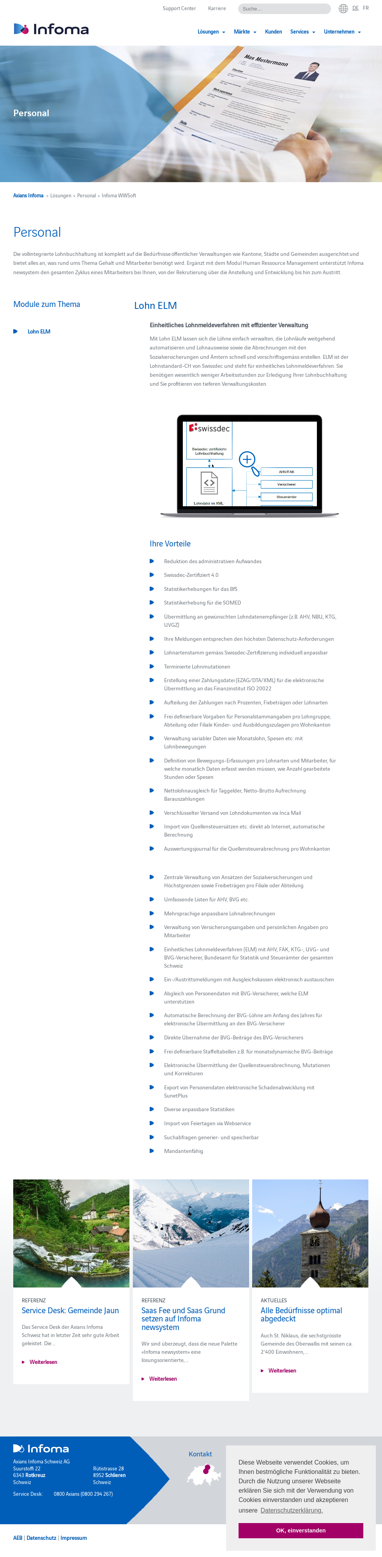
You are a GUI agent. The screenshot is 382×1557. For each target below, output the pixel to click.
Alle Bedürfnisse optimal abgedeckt (301, 1314)
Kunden (273, 31)
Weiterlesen (42, 1361)
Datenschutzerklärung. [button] (292, 1510)
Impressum (73, 1537)
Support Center (179, 7)
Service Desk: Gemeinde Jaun (70, 1309)
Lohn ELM (39, 331)
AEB (17, 1537)
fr (366, 7)
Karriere (217, 7)
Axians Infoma (28, 195)
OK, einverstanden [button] (300, 1530)
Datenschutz (41, 1537)
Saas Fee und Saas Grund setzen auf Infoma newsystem (183, 1318)
